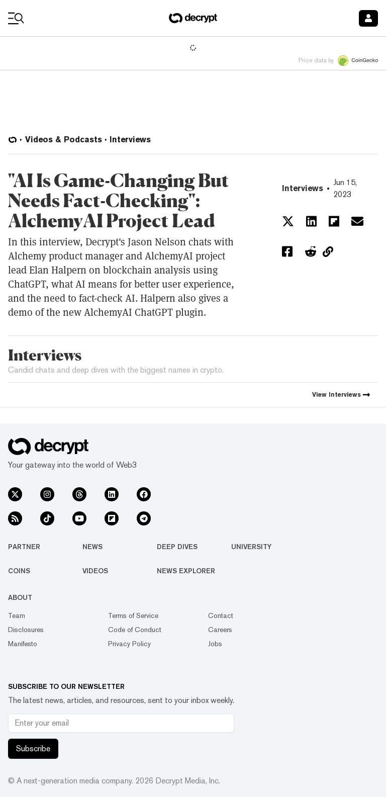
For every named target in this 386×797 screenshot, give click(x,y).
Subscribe (33, 748)
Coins (19, 571)
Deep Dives (177, 547)
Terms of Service (133, 615)
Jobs (215, 644)
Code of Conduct (134, 630)
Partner (24, 547)
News (92, 547)
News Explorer (186, 571)
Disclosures (26, 630)
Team (16, 615)
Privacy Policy (129, 644)
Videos (95, 571)
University (251, 547)
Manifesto (22, 644)
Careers (220, 630)
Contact (220, 615)
